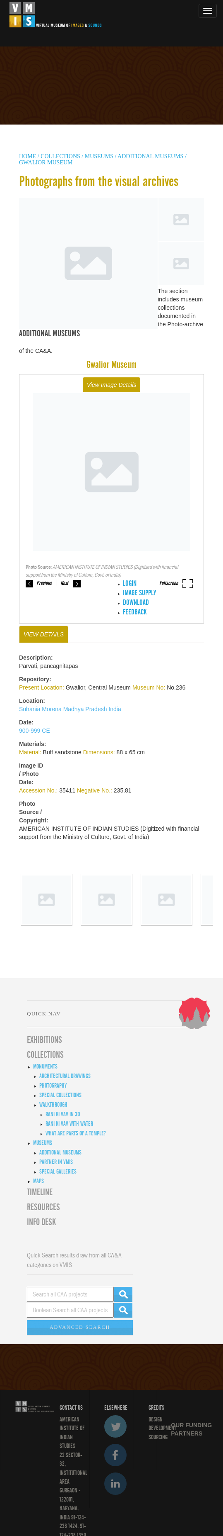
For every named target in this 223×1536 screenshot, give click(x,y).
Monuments (45, 1066)
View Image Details (112, 385)
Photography (53, 1085)
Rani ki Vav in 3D (63, 1114)
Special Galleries (58, 1171)
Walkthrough (53, 1104)
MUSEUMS (99, 156)
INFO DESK (41, 1222)
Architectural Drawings (65, 1076)
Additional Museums (150, 156)
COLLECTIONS (61, 156)
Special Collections (60, 1095)
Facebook (115, 1455)
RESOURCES (43, 1207)
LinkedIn (115, 1483)
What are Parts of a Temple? (76, 1133)
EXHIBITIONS (44, 1040)
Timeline (40, 1192)
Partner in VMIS (56, 1162)
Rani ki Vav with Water (69, 1124)
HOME (27, 156)
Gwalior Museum (46, 162)
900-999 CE (34, 730)
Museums (42, 1143)
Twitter (115, 1426)
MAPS (38, 1181)
